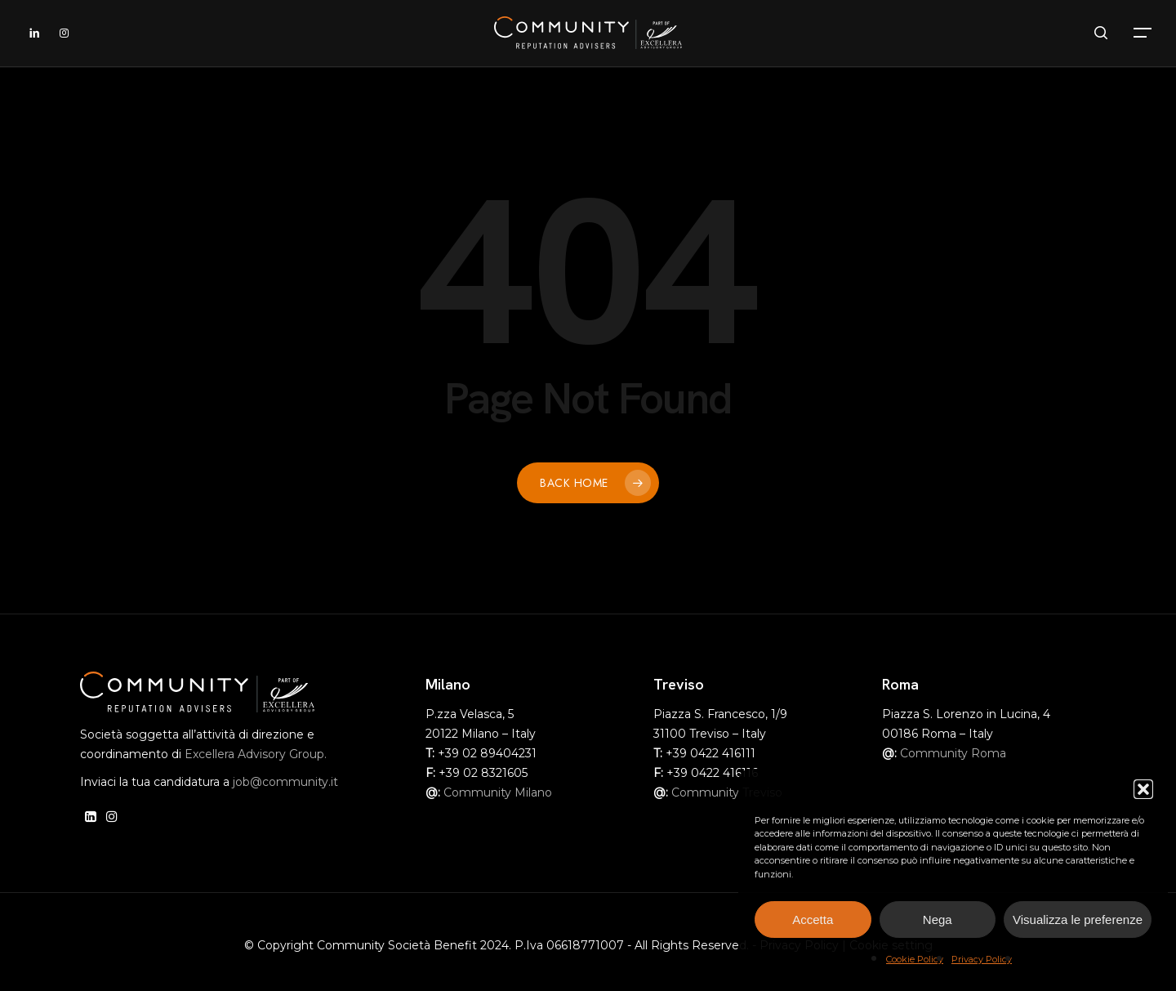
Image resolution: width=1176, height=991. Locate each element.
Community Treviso (726, 792)
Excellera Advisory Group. (256, 754)
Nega (937, 919)
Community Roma (953, 753)
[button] (1143, 789)
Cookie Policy (914, 959)
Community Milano (497, 792)
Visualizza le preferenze (1078, 919)
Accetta (812, 919)
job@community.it (285, 781)
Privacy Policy (981, 959)
